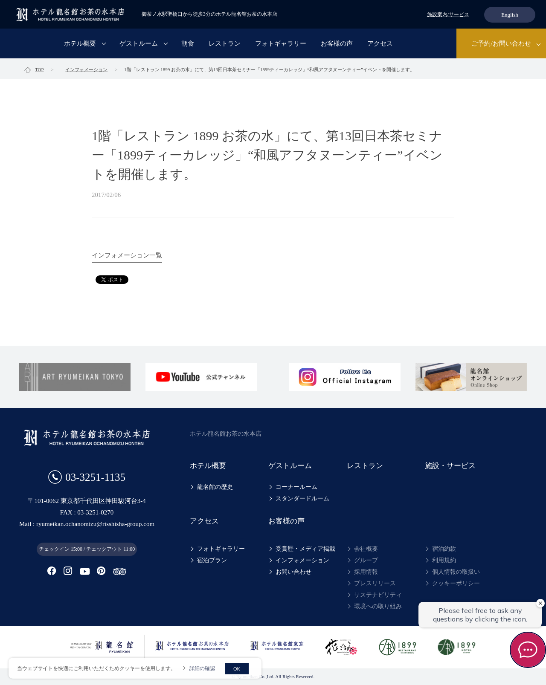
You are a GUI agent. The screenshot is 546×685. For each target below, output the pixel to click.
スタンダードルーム (302, 498)
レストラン (225, 44)
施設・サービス (450, 466)
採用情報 (366, 572)
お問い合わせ (293, 572)
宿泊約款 (444, 549)
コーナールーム (296, 487)
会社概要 (366, 549)
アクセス (380, 44)
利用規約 (444, 560)
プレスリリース (375, 583)
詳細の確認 (202, 668)
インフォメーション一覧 (127, 255)
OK (236, 668)
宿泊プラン (212, 560)
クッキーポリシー (456, 583)
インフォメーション (302, 560)
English (509, 15)
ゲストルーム (138, 44)
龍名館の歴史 (215, 487)
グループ (366, 560)
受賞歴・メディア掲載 (305, 549)
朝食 (187, 44)
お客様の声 (337, 44)
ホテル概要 (80, 44)
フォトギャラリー (280, 44)
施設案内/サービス (448, 14)
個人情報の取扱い (456, 572)
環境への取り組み (378, 606)
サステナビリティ (378, 595)
